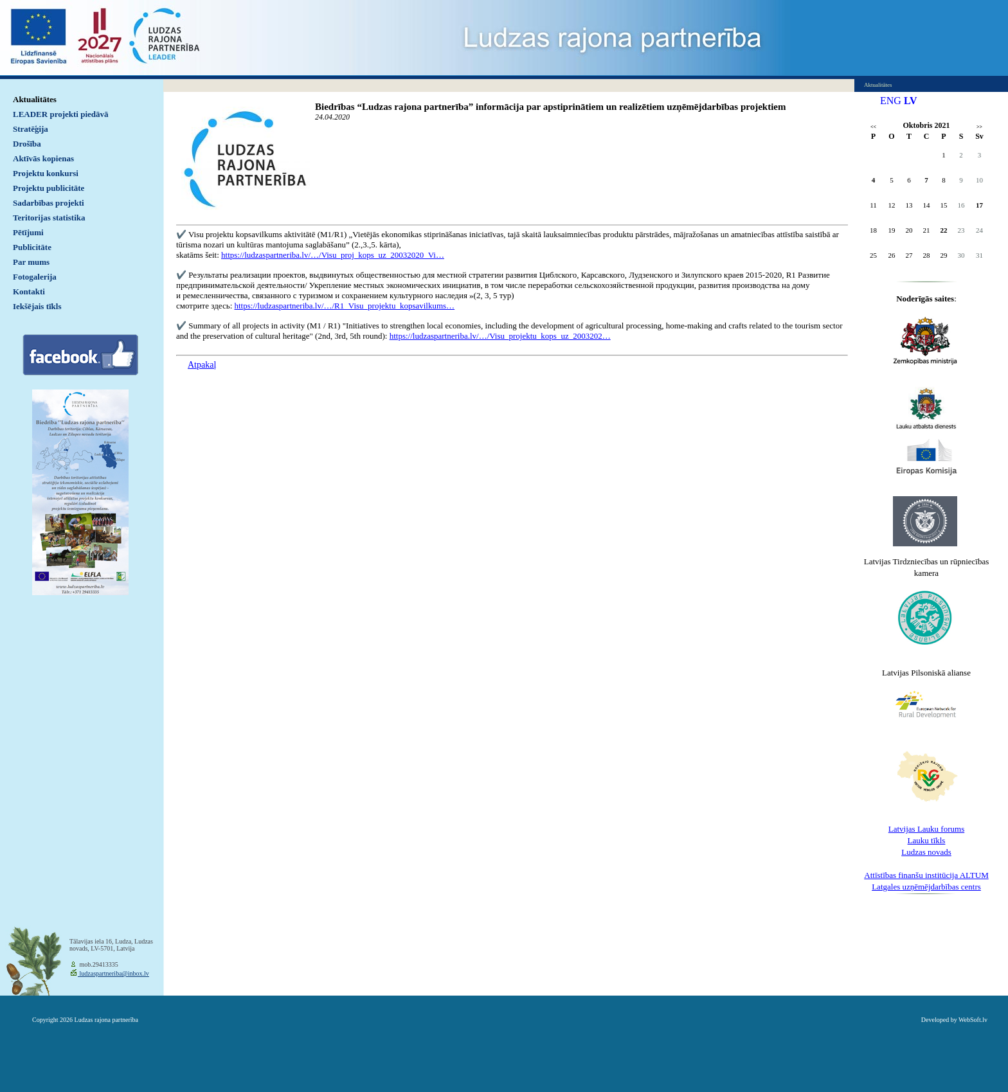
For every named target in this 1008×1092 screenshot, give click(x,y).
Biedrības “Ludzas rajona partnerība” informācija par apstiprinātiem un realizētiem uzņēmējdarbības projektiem (550, 107)
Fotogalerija (35, 277)
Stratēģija (30, 129)
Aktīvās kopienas (43, 158)
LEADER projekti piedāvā (61, 114)
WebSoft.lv (973, 1019)
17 (979, 205)
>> (979, 127)
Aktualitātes (35, 99)
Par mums (31, 262)
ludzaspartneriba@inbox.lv (113, 973)
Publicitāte (32, 247)
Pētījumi (28, 232)
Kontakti (29, 291)
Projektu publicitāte (48, 188)
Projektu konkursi (45, 173)
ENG (890, 100)
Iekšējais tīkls (37, 306)
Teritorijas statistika (49, 217)
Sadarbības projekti (48, 203)
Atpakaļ (202, 365)
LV (910, 100)
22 (944, 230)
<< (873, 127)
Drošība (27, 143)
